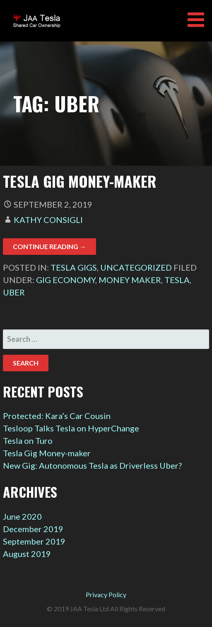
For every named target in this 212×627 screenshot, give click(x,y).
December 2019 (33, 529)
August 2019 (27, 554)
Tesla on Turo (28, 440)
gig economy (65, 280)
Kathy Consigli (48, 220)
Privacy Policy (106, 594)
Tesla (177, 280)
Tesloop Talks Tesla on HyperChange (71, 428)
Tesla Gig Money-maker (80, 181)
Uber (14, 292)
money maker (130, 280)
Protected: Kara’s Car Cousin (57, 416)
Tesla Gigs (74, 267)
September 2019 (34, 541)
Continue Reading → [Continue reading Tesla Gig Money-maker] (49, 246)
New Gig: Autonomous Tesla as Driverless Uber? (92, 465)
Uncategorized (136, 267)
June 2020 (22, 516)
